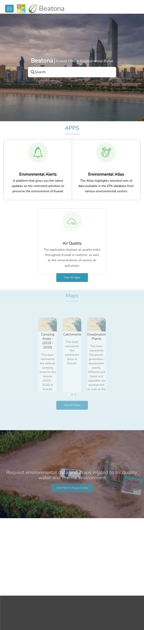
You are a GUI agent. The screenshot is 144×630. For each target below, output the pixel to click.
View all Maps (72, 398)
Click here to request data (72, 494)
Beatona (42, 60)
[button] (69, 388)
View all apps (72, 277)
